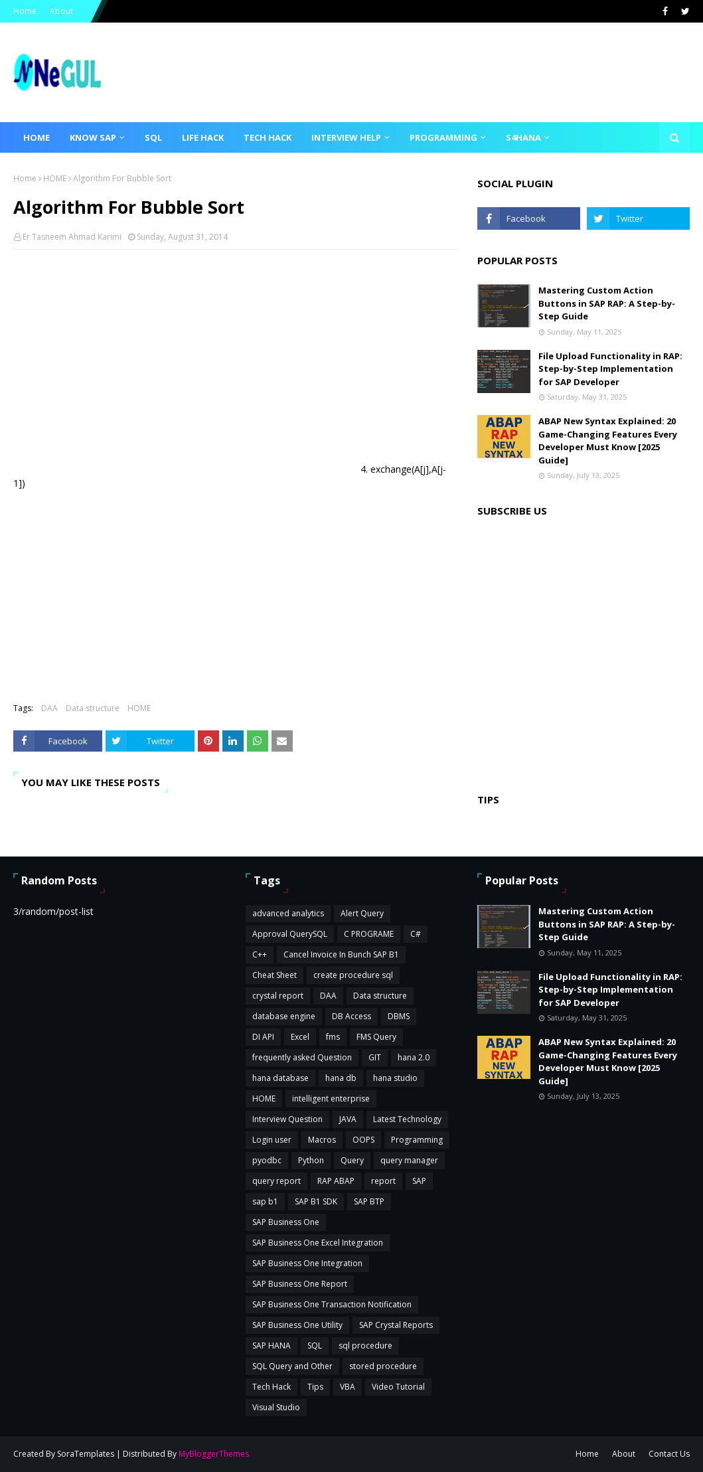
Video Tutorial (398, 1386)
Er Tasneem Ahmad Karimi (72, 236)
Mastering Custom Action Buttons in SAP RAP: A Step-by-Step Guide (606, 303)
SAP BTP (369, 1201)
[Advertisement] (235, 356)
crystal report (277, 995)
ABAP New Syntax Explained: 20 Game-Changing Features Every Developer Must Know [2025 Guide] (607, 440)
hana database (280, 1078)
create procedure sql (353, 975)
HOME (54, 178)
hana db (340, 1078)
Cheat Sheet (274, 975)
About (61, 11)
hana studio (395, 1078)
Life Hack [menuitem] (203, 137)
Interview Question (287, 1119)
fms (333, 1036)
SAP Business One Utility (297, 1325)
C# (415, 934)
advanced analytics (288, 913)
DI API (263, 1036)
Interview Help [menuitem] (346, 137)
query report (276, 1180)
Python (311, 1160)
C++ (259, 954)
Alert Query (362, 913)
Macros (322, 1139)
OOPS (363, 1139)
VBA (347, 1386)
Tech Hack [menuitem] (267, 137)
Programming (417, 1139)
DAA (49, 708)
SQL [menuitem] (153, 137)
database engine (283, 1016)
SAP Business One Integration (307, 1263)
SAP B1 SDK (316, 1201)
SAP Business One (285, 1222)
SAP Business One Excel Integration (317, 1242)
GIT (374, 1057)
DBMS (399, 1016)
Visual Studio (276, 1407)
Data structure (92, 708)
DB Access (351, 1016)
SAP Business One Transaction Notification (332, 1304)
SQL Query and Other (292, 1366)
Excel (300, 1036)
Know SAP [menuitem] (93, 137)
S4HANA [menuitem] (523, 137)
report (383, 1180)
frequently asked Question (302, 1057)
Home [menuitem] (36, 137)
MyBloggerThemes (214, 1453)
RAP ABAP (335, 1180)
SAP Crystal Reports (396, 1325)
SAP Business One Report (299, 1283)
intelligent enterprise (331, 1098)
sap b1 (265, 1201)
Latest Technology (407, 1119)
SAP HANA (271, 1345)
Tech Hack (271, 1386)
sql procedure (365, 1345)
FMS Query (376, 1036)
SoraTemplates (85, 1453)
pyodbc (266, 1160)
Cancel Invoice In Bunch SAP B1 (341, 954)
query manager (409, 1160)
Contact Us (669, 1453)
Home (25, 11)
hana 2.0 (414, 1057)
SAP (419, 1180)
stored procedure (383, 1366)
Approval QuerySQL (289, 934)
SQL (314, 1345)
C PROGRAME (369, 934)
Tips (315, 1386)
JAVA (347, 1119)
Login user (271, 1139)
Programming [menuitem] (443, 137)
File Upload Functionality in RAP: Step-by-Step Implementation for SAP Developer (610, 369)
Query (352, 1160)
